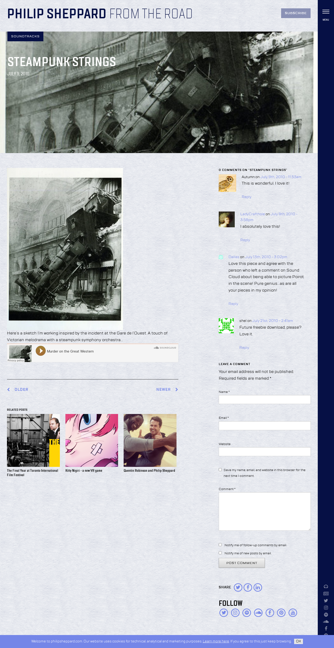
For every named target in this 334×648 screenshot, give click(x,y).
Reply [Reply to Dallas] (233, 304)
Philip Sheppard (56, 14)
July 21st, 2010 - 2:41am (272, 321)
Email (224, 418)
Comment (227, 489)
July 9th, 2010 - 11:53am (280, 177)
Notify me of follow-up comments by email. (256, 545)
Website (225, 444)
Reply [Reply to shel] (244, 348)
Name (224, 392)
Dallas (233, 257)
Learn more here (216, 641)
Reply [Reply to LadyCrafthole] (245, 240)
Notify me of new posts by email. (248, 553)
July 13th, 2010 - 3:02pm (266, 257)
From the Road (151, 14)
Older (21, 390)
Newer (167, 390)
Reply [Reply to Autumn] (246, 197)
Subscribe (296, 13)
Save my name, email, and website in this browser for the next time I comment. (264, 473)
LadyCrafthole (252, 214)
